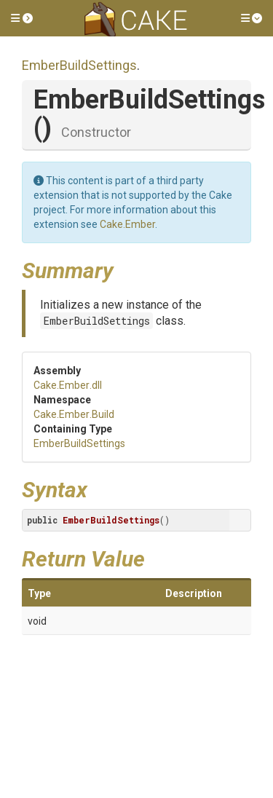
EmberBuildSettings (79, 65)
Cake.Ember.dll (67, 385)
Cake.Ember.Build (73, 414)
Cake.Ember (127, 224)
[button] (22, 18)
